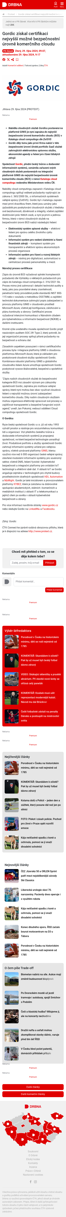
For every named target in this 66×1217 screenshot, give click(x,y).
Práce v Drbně (33, 1170)
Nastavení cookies (33, 1174)
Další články (33, 1087)
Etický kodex (33, 1159)
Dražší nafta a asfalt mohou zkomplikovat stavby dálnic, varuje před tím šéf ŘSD (40, 1035)
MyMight (9, 480)
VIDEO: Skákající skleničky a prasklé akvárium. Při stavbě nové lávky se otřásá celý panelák (41, 679)
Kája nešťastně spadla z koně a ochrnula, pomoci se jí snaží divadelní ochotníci (38, 842)
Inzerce (33, 1167)
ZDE (12, 25)
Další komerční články (33, 1094)
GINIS (44, 450)
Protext (11, 14)
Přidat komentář (54, 590)
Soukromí (33, 1151)
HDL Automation (53, 476)
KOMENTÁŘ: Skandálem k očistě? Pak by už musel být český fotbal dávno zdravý (39, 660)
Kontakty (33, 1163)
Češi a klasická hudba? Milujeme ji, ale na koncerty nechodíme (40, 1014)
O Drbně (33, 1155)
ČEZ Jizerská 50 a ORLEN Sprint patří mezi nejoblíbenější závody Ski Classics (39, 876)
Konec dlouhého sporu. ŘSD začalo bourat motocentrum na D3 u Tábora (40, 932)
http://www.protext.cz (40, 531)
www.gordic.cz (50, 505)
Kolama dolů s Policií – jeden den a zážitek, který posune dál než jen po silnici (41, 805)
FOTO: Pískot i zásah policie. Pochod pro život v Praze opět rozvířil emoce (41, 824)
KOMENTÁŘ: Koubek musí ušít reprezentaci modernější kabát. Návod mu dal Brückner (38, 697)
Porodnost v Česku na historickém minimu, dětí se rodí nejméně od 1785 (40, 642)
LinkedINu (34, 508)
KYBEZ (17, 484)
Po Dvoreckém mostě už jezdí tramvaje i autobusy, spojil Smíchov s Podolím (40, 997)
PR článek (8, 51)
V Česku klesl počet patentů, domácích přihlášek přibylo (36, 1051)
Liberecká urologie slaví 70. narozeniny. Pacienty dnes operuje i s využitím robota (41, 894)
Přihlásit (49, 562)
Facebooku (48, 508)
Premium (33, 119)
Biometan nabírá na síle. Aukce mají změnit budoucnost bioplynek (41, 976)
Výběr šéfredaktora (18, 631)
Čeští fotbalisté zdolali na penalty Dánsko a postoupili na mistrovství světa (40, 716)
